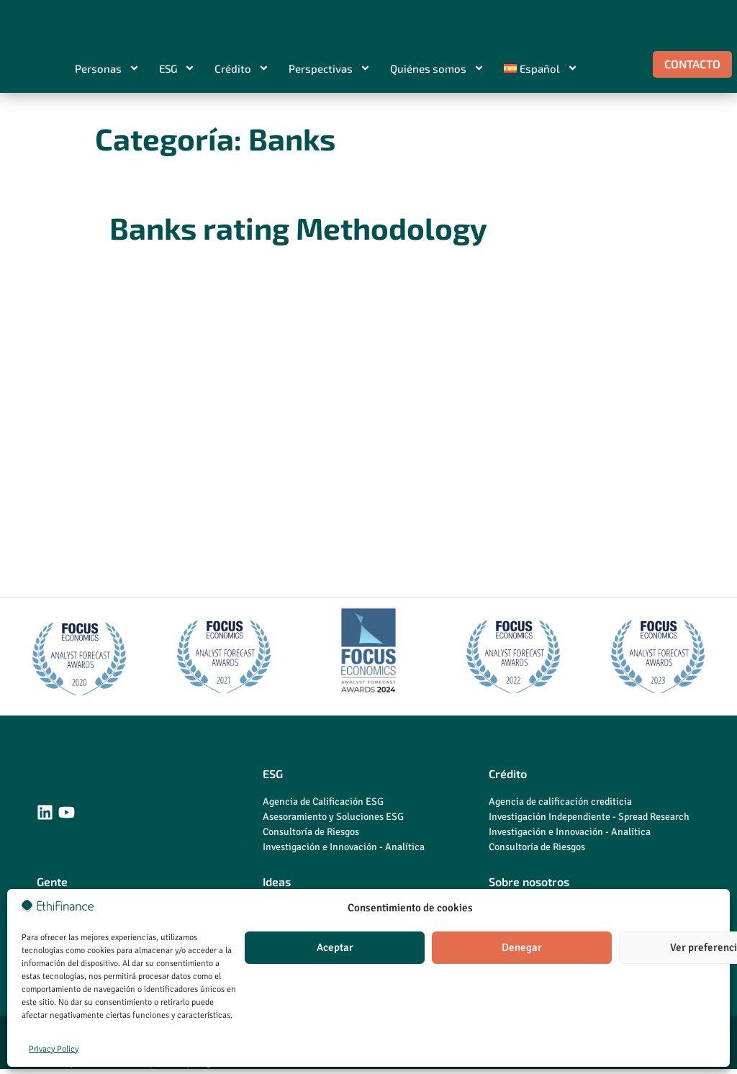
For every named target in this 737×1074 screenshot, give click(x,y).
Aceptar (335, 947)
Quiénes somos (437, 68)
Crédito (241, 68)
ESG (177, 68)
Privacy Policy (53, 1049)
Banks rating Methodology (298, 228)
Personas (107, 68)
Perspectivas (330, 68)
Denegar (522, 947)
